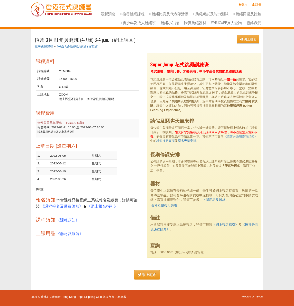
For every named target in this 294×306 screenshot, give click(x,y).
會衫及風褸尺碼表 (164, 205)
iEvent (259, 296)
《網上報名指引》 (102, 206)
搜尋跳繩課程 (132, 13)
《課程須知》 (67, 219)
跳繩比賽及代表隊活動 (168, 13)
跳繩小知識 (170, 22)
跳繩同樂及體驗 (247, 13)
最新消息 (108, 13)
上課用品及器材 (214, 199)
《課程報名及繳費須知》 (61, 206)
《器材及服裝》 (69, 233)
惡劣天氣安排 (187, 140)
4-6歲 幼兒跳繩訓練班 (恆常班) (77, 46)
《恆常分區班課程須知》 (240, 136)
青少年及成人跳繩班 (138, 22)
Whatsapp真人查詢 (226, 22)
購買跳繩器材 (195, 22)
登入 (243, 4)
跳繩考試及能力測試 (211, 13)
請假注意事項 (165, 140)
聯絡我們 (254, 22)
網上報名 (248, 39)
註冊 (256, 4)
